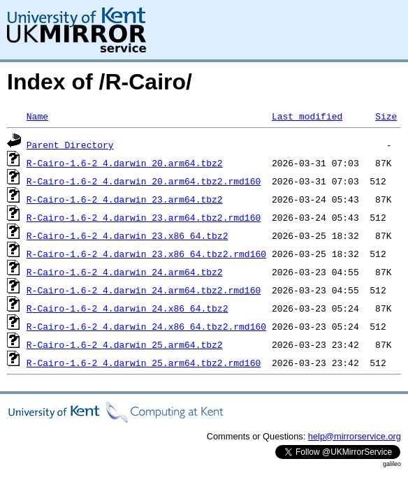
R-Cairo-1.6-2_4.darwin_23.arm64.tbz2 (125, 199)
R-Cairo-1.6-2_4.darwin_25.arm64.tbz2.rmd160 (144, 362)
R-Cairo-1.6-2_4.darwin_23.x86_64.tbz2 (127, 235)
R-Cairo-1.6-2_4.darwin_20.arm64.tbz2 (125, 162)
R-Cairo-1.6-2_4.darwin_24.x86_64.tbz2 (127, 308)
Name (37, 116)
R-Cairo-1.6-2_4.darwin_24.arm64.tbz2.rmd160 (144, 290)
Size (386, 116)
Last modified (307, 116)
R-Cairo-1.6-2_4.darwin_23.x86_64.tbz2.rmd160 (146, 253)
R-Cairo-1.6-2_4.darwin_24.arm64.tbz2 (125, 271)
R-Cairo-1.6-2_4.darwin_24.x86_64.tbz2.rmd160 (146, 326)
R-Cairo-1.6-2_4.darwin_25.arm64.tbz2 (125, 344)
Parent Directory (70, 144)
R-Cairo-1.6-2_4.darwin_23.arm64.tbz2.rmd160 (144, 217)
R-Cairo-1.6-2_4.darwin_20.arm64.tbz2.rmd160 (144, 181)
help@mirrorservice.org (354, 436)
